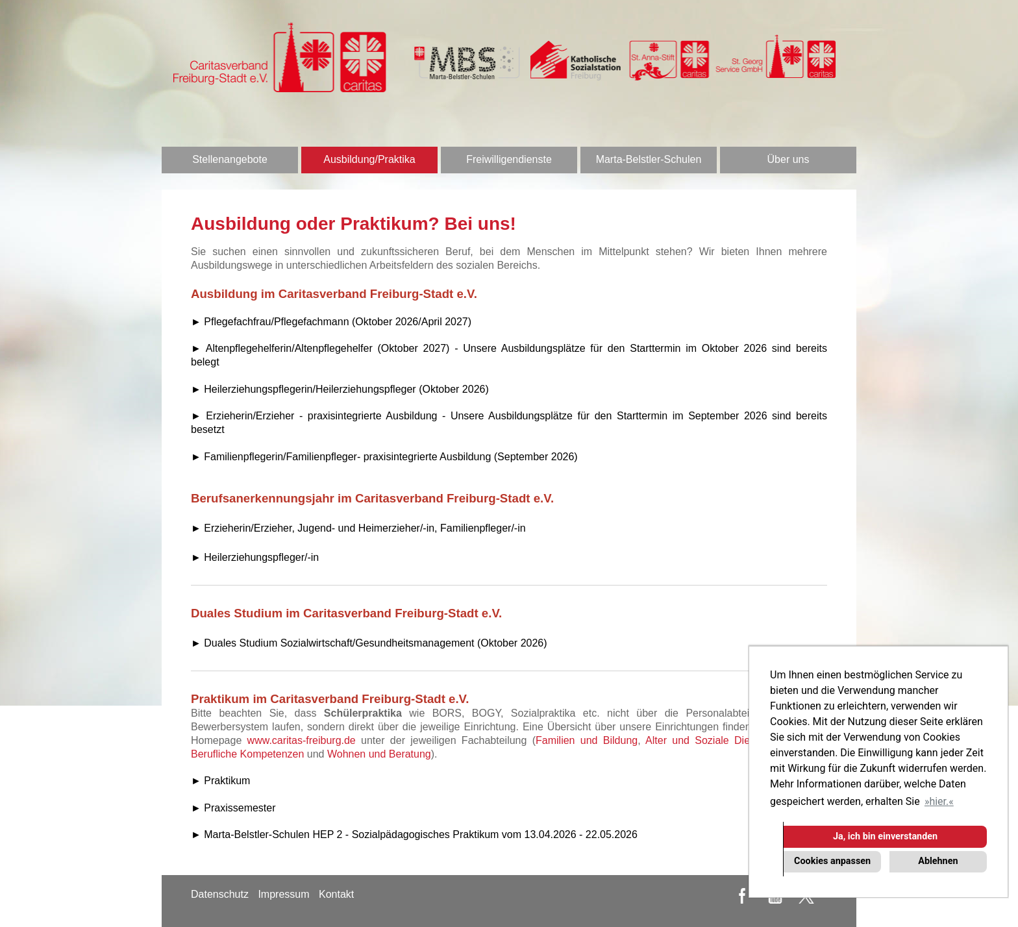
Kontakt (336, 894)
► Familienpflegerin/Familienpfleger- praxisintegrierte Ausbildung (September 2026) (384, 456)
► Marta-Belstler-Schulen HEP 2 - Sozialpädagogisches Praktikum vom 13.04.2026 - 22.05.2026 (414, 834)
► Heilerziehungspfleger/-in (255, 557)
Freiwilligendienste (509, 159)
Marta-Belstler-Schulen (649, 159)
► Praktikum (220, 780)
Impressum (283, 894)
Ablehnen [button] (938, 861)
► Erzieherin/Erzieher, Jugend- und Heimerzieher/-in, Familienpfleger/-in (358, 528)
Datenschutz (220, 894)
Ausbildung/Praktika (369, 159)
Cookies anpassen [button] (832, 861)
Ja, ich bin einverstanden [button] (885, 836)
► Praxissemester (233, 807)
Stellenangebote (229, 159)
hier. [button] (939, 801)
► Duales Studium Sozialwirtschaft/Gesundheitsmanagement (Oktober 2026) (369, 643)
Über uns (788, 159)
